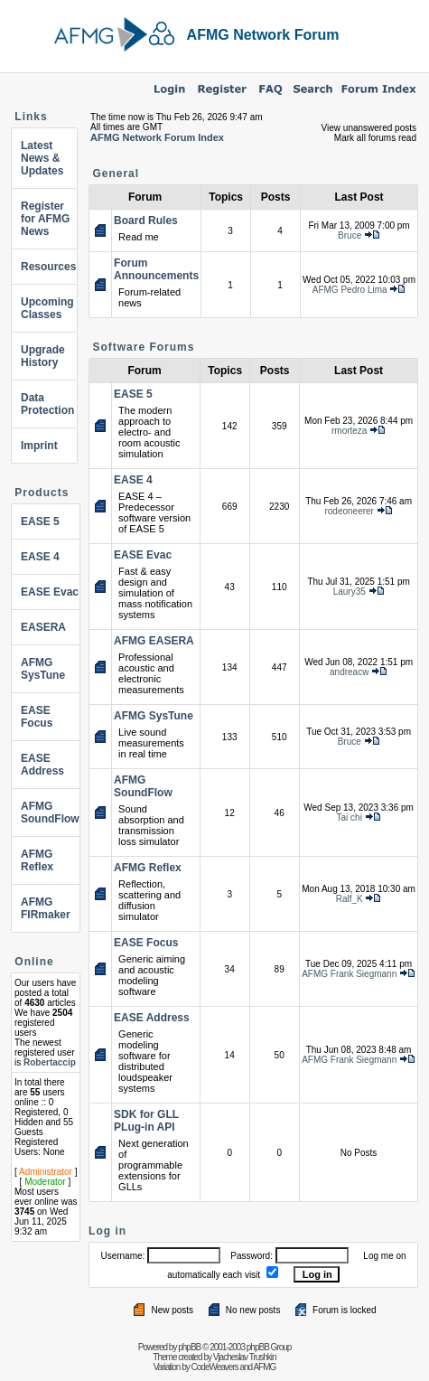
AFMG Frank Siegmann (349, 974)
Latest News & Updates (42, 158)
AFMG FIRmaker (45, 908)
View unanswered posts (369, 128)
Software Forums (143, 347)
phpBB (189, 1347)
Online (33, 961)
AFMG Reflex (37, 860)
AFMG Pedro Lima (349, 290)
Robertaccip (49, 1062)
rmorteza (349, 431)
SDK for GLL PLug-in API (146, 1120)
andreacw (349, 672)
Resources (48, 266)
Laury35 (349, 592)
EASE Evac (50, 592)
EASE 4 (40, 556)
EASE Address (42, 764)
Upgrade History (43, 356)
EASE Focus (36, 716)
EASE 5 (40, 521)
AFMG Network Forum (263, 34)
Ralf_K (349, 899)
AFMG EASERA (154, 640)
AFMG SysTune (43, 668)
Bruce (349, 235)
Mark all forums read (375, 138)
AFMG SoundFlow (50, 812)
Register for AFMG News (45, 219)
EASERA (43, 627)
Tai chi (349, 817)
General (115, 173)
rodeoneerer (348, 511)
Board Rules (146, 220)
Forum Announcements (156, 269)
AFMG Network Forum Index (157, 137)
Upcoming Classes (47, 308)
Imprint (39, 445)
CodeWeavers (214, 1367)
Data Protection (47, 404)
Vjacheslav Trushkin (244, 1357)
